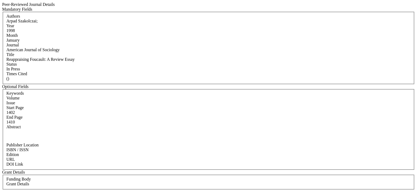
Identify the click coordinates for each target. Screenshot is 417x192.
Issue (10, 103)
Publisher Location (22, 145)
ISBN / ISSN (17, 149)
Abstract (13, 127)
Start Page (15, 107)
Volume (12, 98)
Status (11, 64)
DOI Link (14, 164)
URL (10, 159)
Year (10, 25)
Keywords (15, 93)
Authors (13, 16)
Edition (12, 154)
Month (12, 35)
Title (10, 54)
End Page (14, 117)
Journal (12, 45)
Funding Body (18, 179)
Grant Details (17, 184)
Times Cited (16, 73)
